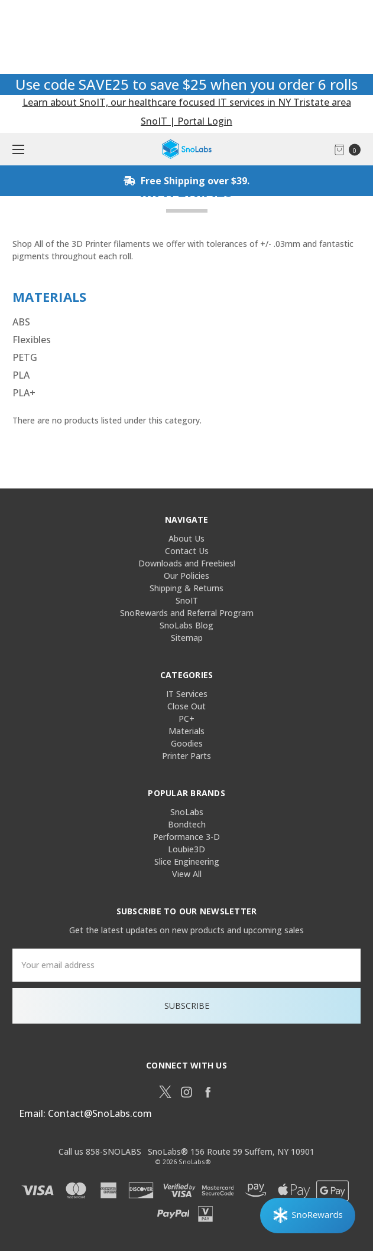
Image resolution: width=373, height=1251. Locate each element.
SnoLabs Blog (186, 625)
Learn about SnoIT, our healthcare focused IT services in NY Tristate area (186, 102)
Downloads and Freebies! (186, 563)
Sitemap (187, 637)
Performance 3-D (186, 836)
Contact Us (187, 550)
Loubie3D (186, 849)
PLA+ (23, 392)
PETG (24, 357)
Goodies (187, 743)
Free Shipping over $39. (186, 180)
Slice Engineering (186, 861)
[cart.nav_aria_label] (350, 149)
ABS (21, 321)
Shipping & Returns (186, 588)
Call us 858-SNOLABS (100, 1151)
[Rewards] (307, 1215)
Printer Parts (186, 755)
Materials (186, 731)
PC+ (186, 718)
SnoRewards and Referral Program (187, 612)
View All (187, 873)
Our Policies (186, 575)
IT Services (186, 693)
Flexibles (31, 339)
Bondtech (187, 824)
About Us (186, 538)
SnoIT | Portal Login (186, 121)
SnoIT (187, 600)
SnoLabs (186, 811)
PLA (21, 375)
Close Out (186, 706)
